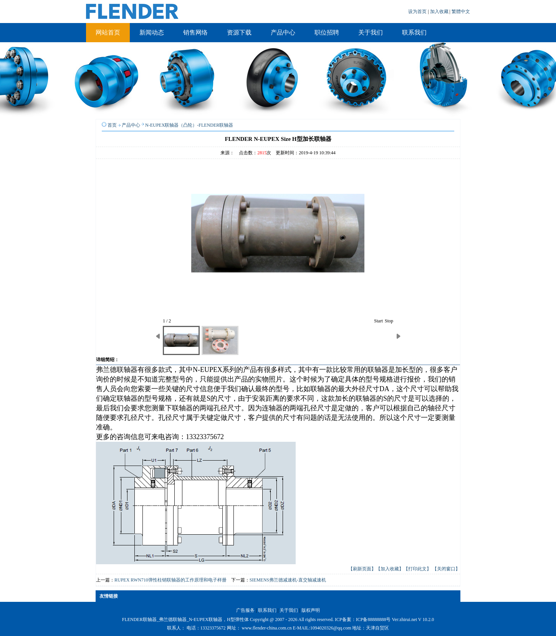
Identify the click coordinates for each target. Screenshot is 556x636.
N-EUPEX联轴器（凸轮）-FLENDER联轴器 (189, 125)
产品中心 (283, 32)
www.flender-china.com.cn (267, 628)
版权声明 (310, 610)
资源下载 (239, 32)
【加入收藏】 (390, 569)
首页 (112, 125)
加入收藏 (440, 11)
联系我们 (414, 32)
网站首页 (108, 32)
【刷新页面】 (362, 569)
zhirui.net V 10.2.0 (416, 619)
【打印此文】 (417, 569)
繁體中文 (461, 11)
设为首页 (418, 11)
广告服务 (245, 610)
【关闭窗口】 (446, 569)
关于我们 (370, 32)
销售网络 (195, 32)
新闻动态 (151, 32)
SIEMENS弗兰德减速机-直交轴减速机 (288, 580)
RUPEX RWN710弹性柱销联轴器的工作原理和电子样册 (170, 580)
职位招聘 (326, 32)
